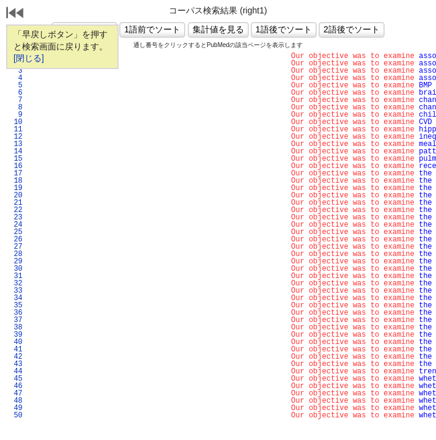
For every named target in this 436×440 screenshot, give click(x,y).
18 (16, 181)
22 (16, 210)
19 (16, 188)
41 (16, 349)
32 (16, 283)
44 (16, 371)
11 (16, 129)
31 (16, 276)
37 (16, 320)
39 (16, 335)
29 (16, 261)
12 (16, 137)
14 (16, 151)
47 (16, 393)
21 (16, 203)
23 (16, 217)
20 (16, 195)
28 (16, 254)
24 (16, 225)
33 (16, 291)
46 (16, 386)
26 (16, 239)
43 (16, 364)
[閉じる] (28, 58)
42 (16, 357)
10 (16, 122)
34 (16, 298)
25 (16, 232)
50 (16, 415)
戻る (15, 14)
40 (16, 342)
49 (16, 408)
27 (16, 247)
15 (16, 159)
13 (16, 144)
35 (16, 305)
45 (16, 379)
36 (16, 313)
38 (16, 327)
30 (16, 269)
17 (16, 173)
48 (16, 401)
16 (16, 166)
